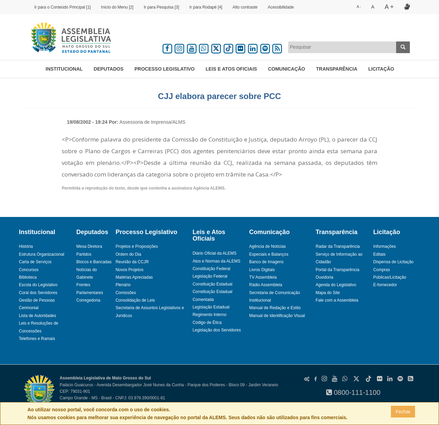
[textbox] (342, 47)
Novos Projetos (129, 269)
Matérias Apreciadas (134, 277)
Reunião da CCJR (132, 261)
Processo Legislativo (164, 69)
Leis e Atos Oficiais (231, 69)
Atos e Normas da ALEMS (216, 261)
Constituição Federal (211, 268)
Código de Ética (207, 322)
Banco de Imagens (266, 261)
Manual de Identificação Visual (277, 315)
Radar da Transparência (338, 246)
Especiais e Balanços (268, 254)
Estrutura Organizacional (41, 254)
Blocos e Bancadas (93, 261)
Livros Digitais (262, 269)
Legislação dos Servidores (216, 330)
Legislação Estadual (210, 307)
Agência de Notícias (267, 246)
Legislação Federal (209, 276)
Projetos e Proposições (137, 246)
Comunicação (286, 69)
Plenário (123, 284)
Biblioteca (28, 277)
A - (359, 7)
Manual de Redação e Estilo (275, 307)
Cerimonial (28, 307)
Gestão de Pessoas (37, 300)
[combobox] (342, 47)
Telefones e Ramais (37, 338)
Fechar (403, 411)
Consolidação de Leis (135, 300)
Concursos (28, 269)
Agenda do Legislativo (336, 284)
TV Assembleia (263, 277)
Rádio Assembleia (265, 284)
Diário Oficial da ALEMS (214, 253)
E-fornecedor (385, 284)
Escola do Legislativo (38, 284)
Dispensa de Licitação (393, 261)
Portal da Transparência (337, 269)
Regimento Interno (209, 314)
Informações (384, 246)
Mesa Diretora (89, 246)
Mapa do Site (328, 292)
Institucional (64, 69)
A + (389, 6)
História (26, 246)
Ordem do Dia (128, 254)
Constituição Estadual (212, 284)
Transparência (336, 69)
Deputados (108, 69)
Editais (379, 254)
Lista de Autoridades (37, 315)
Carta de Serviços (35, 261)
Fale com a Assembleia (337, 300)
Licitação (381, 69)
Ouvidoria (324, 277)
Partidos (83, 254)
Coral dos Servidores (38, 292)
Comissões (126, 292)
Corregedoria (88, 300)
